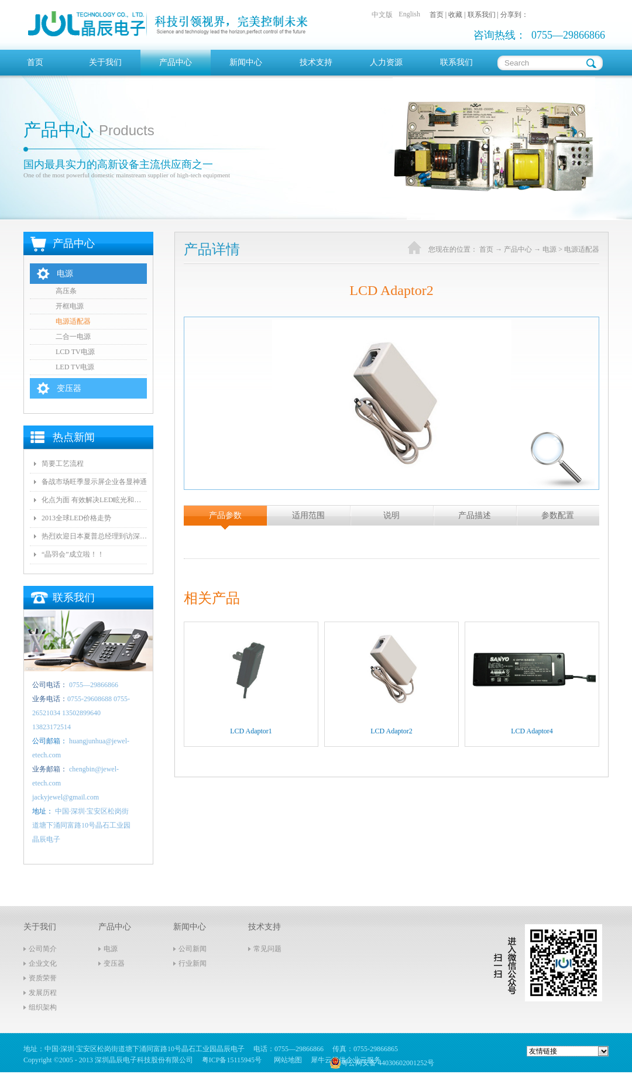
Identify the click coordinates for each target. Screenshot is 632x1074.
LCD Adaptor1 (251, 731)
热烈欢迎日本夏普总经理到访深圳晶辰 (94, 536)
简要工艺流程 (63, 463)
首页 (35, 62)
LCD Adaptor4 (532, 731)
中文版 (382, 15)
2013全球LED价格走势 (76, 518)
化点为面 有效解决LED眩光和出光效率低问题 (94, 500)
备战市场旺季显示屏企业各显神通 (94, 482)
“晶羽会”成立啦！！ (73, 554)
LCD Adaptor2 (391, 731)
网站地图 (286, 1060)
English (409, 14)
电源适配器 (581, 249)
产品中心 (518, 249)
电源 (549, 249)
